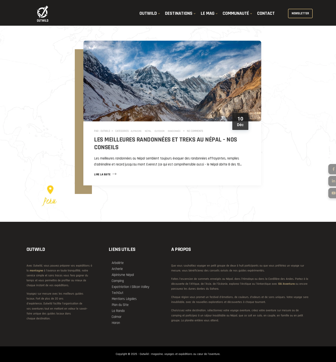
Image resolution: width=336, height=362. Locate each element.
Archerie (117, 269)
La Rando (118, 310)
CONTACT (266, 13)
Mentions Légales (124, 298)
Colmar (117, 316)
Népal (148, 131)
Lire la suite (105, 174)
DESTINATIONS (178, 13)
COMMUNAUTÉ (236, 13)
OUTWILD (148, 13)
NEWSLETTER (300, 13)
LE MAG (207, 13)
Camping (118, 281)
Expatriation (120, 287)
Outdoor (159, 131)
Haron (116, 322)
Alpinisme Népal (123, 275)
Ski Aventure (286, 284)
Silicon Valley (140, 287)
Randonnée (174, 131)
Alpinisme (136, 131)
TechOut (117, 292)
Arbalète (118, 263)
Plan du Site (120, 304)
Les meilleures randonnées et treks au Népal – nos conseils (165, 143)
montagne (36, 271)
